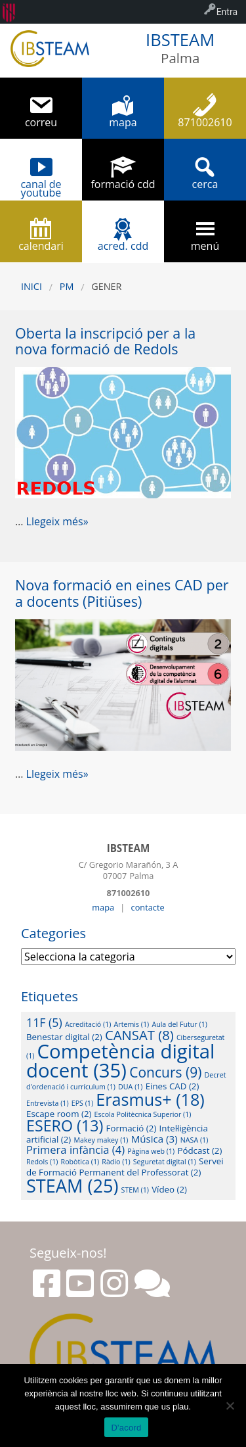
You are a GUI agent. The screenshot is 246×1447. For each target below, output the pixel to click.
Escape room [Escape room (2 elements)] (58, 1114)
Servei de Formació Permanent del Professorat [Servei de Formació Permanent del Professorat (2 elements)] (125, 1166)
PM (67, 286)
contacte (148, 907)
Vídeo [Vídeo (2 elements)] (169, 1189)
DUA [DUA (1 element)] (130, 1086)
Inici (31, 286)
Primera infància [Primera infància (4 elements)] (75, 1149)
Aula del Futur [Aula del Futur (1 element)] (179, 1024)
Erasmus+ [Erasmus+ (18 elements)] (150, 1099)
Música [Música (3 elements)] (154, 1138)
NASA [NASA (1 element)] (194, 1140)
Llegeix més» (57, 521)
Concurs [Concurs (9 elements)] (165, 1072)
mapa (103, 907)
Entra (226, 12)
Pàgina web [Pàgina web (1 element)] (150, 1151)
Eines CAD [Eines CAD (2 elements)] (172, 1086)
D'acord (126, 1428)
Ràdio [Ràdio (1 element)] (116, 1161)
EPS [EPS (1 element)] (82, 1103)
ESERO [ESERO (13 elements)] (64, 1125)
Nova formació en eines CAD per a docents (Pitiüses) (122, 593)
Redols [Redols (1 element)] (42, 1161)
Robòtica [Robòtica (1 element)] (80, 1161)
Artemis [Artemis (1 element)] (132, 1024)
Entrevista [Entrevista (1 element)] (47, 1103)
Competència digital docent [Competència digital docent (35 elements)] (120, 1060)
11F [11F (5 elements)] (44, 1022)
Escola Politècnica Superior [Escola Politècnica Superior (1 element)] (143, 1114)
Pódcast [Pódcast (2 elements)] (199, 1150)
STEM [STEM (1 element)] (135, 1190)
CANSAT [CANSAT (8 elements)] (139, 1035)
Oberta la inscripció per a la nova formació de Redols (105, 341)
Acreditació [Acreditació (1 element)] (88, 1024)
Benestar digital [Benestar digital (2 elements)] (64, 1037)
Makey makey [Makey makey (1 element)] (100, 1140)
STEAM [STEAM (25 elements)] (72, 1186)
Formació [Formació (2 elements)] (131, 1128)
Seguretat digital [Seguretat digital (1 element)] (164, 1161)
